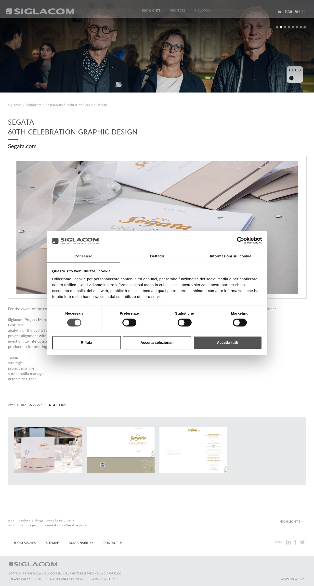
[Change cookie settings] (76, 578)
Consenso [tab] (83, 256)
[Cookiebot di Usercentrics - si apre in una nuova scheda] (240, 240)
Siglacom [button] (204, 13)
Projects (177, 13)
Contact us (113, 543)
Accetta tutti (227, 343)
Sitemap (52, 543)
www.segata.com (47, 404)
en (296, 13)
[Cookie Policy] (45, 578)
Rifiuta (86, 343)
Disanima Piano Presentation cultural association (54, 525)
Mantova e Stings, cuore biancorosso (45, 520)
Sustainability (81, 543)
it (302, 13)
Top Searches (24, 543)
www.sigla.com (292, 579)
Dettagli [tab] (157, 256)
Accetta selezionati (156, 343)
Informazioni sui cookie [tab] (230, 256)
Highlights (151, 13)
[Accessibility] (107, 578)
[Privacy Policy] (20, 578)
